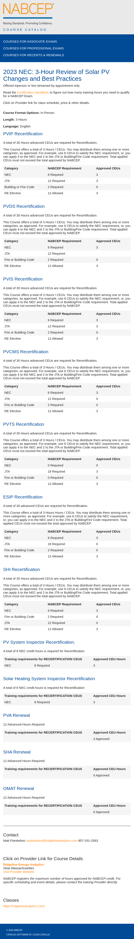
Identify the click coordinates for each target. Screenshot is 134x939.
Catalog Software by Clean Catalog (28, 934)
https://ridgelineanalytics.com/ (24, 906)
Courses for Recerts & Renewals (33, 55)
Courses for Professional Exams (33, 48)
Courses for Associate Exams (30, 41)
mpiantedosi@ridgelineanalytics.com (52, 840)
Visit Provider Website (18, 871)
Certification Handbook (33, 92)
